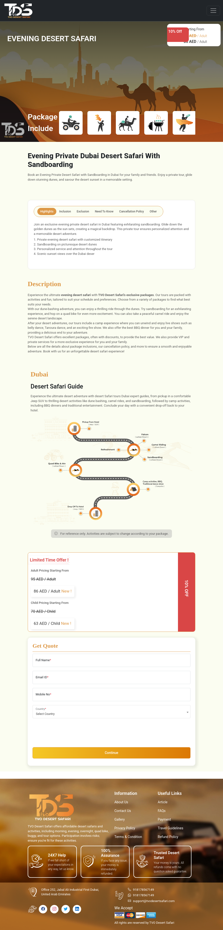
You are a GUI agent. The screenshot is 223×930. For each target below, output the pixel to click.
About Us (121, 802)
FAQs (162, 811)
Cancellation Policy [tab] (131, 211)
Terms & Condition (128, 837)
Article (162, 802)
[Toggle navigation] (213, 10)
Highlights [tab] (46, 211)
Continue (111, 753)
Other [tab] (153, 211)
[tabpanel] (111, 242)
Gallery (119, 819)
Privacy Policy (124, 828)
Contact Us (122, 811)
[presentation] (69, 731)
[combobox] (111, 711)
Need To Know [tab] (104, 211)
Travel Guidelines (170, 828)
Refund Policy (168, 837)
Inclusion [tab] (65, 211)
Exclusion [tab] (83, 211)
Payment (164, 819)
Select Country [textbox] (45, 714)
